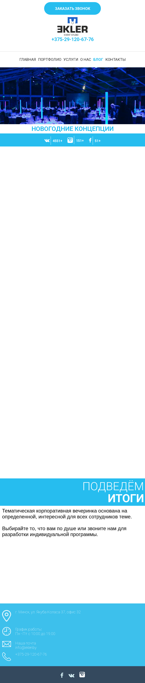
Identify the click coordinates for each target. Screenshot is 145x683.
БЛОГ (98, 59)
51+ (98, 141)
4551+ (57, 141)
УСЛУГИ (70, 59)
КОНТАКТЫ (115, 59)
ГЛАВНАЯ (27, 59)
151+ (80, 141)
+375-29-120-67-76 (72, 39)
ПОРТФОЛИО (49, 59)
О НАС (85, 59)
